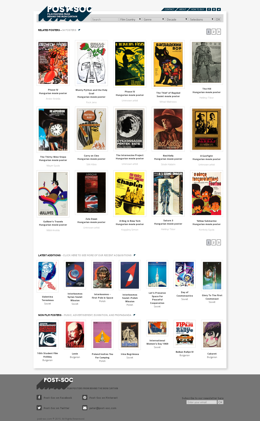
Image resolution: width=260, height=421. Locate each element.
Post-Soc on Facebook (54, 398)
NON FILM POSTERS (84, 315)
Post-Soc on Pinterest (100, 398)
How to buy (197, 9)
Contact (169, 9)
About (182, 9)
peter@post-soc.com (99, 408)
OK (218, 19)
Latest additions (85, 255)
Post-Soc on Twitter (53, 408)
